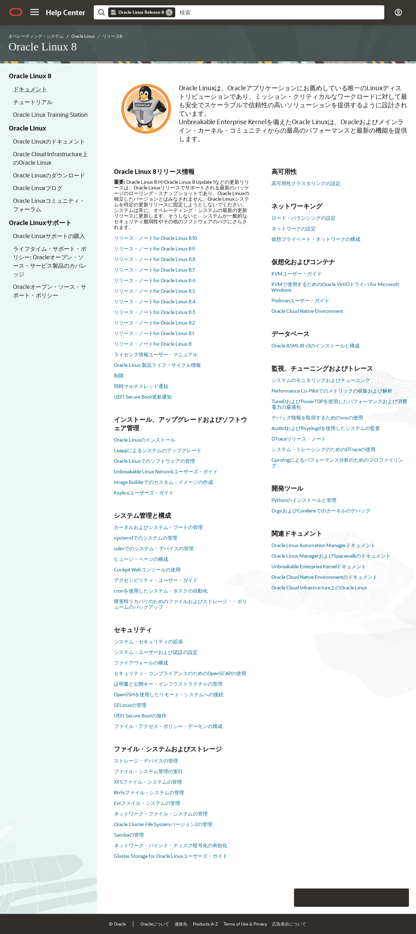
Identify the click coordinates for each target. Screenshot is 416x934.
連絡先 (181, 924)
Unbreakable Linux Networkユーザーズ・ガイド (166, 471)
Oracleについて (154, 924)
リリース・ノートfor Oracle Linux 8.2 (154, 322)
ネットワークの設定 (293, 228)
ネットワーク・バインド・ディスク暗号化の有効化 (170, 845)
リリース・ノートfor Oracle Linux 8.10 (155, 238)
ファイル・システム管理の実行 (148, 771)
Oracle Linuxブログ (37, 188)
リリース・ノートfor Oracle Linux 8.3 (154, 312)
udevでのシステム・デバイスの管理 (154, 548)
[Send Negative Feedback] (381, 897)
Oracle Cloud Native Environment (307, 311)
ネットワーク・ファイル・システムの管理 (161, 813)
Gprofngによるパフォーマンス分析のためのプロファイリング (337, 462)
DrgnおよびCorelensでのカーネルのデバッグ (321, 510)
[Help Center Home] (65, 12)
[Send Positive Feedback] (400, 897)
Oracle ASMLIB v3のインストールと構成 (315, 345)
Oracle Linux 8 (30, 76)
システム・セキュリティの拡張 (148, 641)
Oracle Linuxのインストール (144, 439)
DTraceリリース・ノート (298, 438)
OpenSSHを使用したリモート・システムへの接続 (169, 694)
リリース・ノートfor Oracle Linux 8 (152, 343)
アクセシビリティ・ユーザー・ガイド (156, 580)
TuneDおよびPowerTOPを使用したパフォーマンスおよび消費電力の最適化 (339, 404)
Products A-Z (205, 924)
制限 (119, 375)
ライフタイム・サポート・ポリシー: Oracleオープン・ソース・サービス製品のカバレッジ (49, 261)
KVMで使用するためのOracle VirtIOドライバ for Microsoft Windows (335, 287)
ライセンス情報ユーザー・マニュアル (156, 354)
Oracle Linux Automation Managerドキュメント (323, 545)
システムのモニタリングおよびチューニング (320, 380)
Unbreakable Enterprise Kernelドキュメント (318, 566)
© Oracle (117, 924)
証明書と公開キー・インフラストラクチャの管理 (168, 683)
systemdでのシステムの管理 (145, 537)
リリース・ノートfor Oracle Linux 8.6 (154, 280)
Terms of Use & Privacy (245, 924)
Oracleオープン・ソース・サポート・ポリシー (49, 291)
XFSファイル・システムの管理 (148, 781)
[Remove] (169, 12)
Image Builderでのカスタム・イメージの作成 (163, 482)
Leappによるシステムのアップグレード (157, 450)
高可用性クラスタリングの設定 (306, 183)
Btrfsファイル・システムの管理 (149, 792)
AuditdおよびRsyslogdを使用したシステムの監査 (325, 428)
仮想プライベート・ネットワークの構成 (315, 239)
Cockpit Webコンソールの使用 (147, 569)
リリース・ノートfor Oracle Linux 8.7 (154, 269)
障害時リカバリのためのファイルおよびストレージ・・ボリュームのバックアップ (180, 604)
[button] (34, 12)
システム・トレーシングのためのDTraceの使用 (323, 449)
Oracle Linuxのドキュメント (49, 141)
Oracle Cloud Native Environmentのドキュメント (324, 577)
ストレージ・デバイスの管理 (146, 760)
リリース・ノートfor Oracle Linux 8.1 (154, 333)
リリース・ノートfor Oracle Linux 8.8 (154, 259)
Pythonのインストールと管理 (303, 500)
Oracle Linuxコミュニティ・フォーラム (49, 205)
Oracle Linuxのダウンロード (49, 175)
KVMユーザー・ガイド (296, 273)
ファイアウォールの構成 (141, 662)
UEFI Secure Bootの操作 (140, 715)
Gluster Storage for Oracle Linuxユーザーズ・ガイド (170, 856)
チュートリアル (33, 101)
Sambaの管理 (129, 834)
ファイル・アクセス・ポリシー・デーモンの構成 (168, 726)
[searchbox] (279, 12)
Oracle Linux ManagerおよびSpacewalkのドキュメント (331, 555)
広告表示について (289, 924)
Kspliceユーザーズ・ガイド (144, 492)
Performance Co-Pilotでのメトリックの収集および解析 (331, 390)
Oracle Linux (27, 128)
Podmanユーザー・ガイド (300, 300)
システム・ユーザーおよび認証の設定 (156, 652)
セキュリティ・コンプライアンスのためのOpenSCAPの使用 (180, 673)
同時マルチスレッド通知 (141, 386)
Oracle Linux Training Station (50, 114)
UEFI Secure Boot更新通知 (143, 396)
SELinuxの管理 (130, 705)
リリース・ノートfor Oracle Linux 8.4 (154, 301)
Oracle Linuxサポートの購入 (49, 235)
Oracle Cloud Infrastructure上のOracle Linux (50, 158)
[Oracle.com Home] (15, 12)
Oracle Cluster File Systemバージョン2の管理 (163, 824)
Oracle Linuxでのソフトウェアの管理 (154, 460)
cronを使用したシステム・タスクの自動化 (161, 590)
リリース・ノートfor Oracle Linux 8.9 (154, 248)
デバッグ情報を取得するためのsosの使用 (317, 417)
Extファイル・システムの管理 (147, 803)
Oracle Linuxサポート (40, 222)
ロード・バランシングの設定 (303, 217)
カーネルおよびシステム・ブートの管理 (158, 527)
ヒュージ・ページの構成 (141, 559)
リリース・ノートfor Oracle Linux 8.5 (154, 290)
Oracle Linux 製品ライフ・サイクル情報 (157, 365)
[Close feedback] (283, 897)
